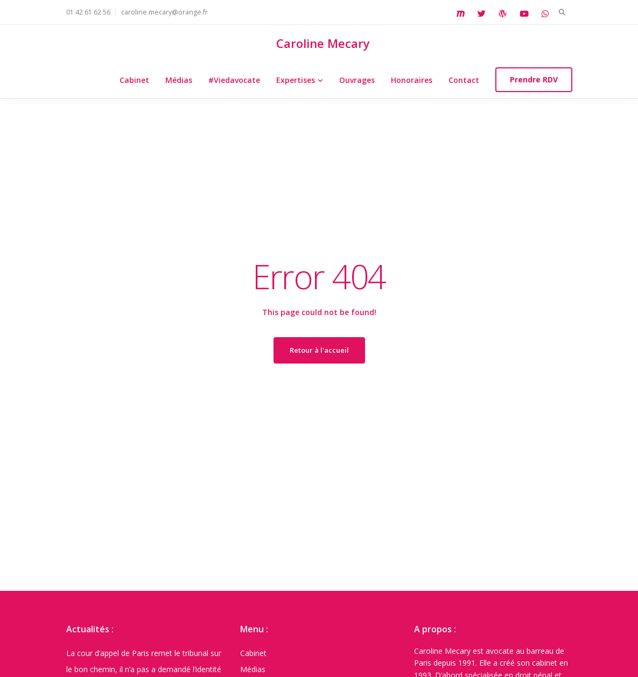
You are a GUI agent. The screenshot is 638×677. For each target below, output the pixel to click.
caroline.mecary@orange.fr (164, 12)
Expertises (295, 80)
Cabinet (134, 80)
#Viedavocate (234, 80)
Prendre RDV (534, 79)
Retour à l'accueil (319, 350)
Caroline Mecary (323, 43)
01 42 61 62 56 (88, 12)
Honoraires (411, 80)
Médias (178, 80)
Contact (463, 80)
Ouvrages (357, 80)
